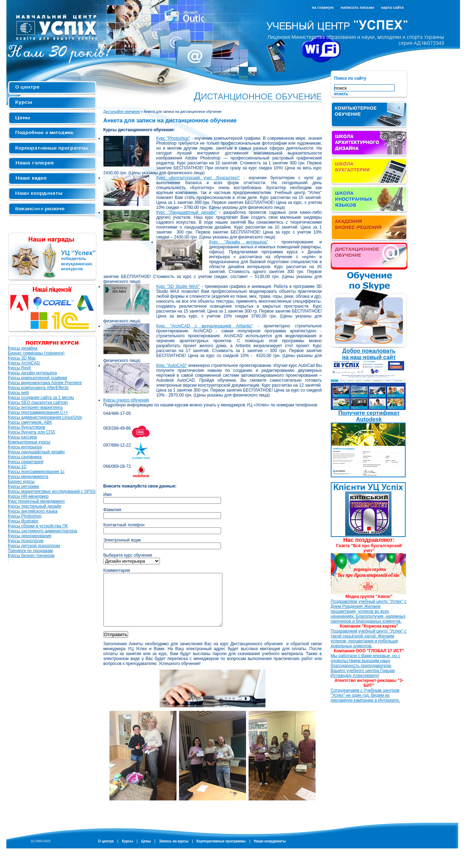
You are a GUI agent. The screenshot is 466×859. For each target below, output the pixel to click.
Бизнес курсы (21, 481)
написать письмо (357, 7)
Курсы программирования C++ (38, 412)
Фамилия (112, 509)
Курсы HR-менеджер (28, 496)
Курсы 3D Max (22, 358)
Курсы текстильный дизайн (34, 506)
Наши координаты (270, 852)
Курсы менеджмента (28, 476)
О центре (52, 88)
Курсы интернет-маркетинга (35, 407)
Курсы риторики (23, 486)
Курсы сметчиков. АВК (30, 422)
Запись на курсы (174, 852)
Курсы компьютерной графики (37, 377)
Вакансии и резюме (52, 209)
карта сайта (392, 7)
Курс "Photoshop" (173, 138)
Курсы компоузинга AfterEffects (38, 387)
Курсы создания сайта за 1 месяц (41, 397)
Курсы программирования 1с (36, 471)
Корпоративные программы (52, 149)
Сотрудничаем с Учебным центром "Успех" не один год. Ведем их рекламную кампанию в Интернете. (365, 695)
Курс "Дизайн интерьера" (238, 242)
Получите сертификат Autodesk (369, 416)
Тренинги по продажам (30, 550)
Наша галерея (52, 164)
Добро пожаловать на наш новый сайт (369, 354)
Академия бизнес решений (369, 227)
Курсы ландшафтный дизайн (36, 451)
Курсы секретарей (25, 461)
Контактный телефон (124, 524)
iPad (369, 256)
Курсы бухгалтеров (27, 427)
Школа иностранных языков (369, 199)
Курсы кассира (22, 437)
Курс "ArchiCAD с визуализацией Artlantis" (204, 325)
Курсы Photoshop (25, 516)
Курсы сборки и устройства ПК (38, 526)
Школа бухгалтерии (369, 171)
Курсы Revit (19, 367)
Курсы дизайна (22, 348)
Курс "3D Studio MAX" (178, 286)
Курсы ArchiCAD (24, 363)
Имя (107, 494)
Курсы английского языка (33, 511)
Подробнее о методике (52, 133)
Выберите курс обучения (127, 555)
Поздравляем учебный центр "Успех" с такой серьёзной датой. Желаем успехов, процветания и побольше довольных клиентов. (369, 638)
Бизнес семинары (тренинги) (36, 353)
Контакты (52, 194)
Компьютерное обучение (369, 115)
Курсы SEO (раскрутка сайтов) (38, 402)
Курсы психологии (26, 540)
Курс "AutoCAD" (171, 365)
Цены (52, 118)
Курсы (52, 103)
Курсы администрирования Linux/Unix (45, 417)
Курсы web (18, 392)
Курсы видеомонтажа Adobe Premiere (45, 382)
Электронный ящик (122, 540)
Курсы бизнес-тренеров (31, 555)
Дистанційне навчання (121, 112)
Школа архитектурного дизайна (369, 143)
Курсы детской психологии (34, 545)
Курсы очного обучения (126, 400)
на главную (323, 7)
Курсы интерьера (25, 446)
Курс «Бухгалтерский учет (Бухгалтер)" (198, 177)
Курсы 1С (17, 466)
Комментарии (116, 570)
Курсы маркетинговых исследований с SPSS (52, 491)
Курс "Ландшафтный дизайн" (186, 212)
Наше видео (52, 179)
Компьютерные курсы (29, 442)
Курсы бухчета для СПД (31, 432)
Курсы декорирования (30, 535)
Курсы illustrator (23, 521)
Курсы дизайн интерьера (32, 372)
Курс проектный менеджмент (36, 501)
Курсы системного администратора (42, 530)
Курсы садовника (25, 456)
